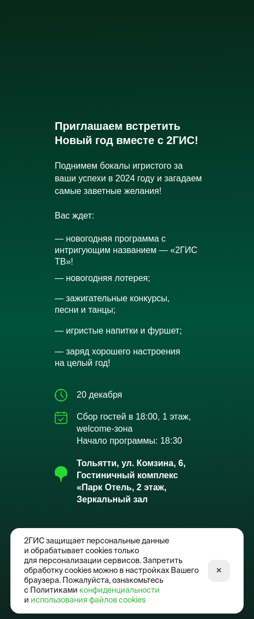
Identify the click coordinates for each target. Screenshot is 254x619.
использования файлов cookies (88, 600)
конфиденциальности (119, 590)
